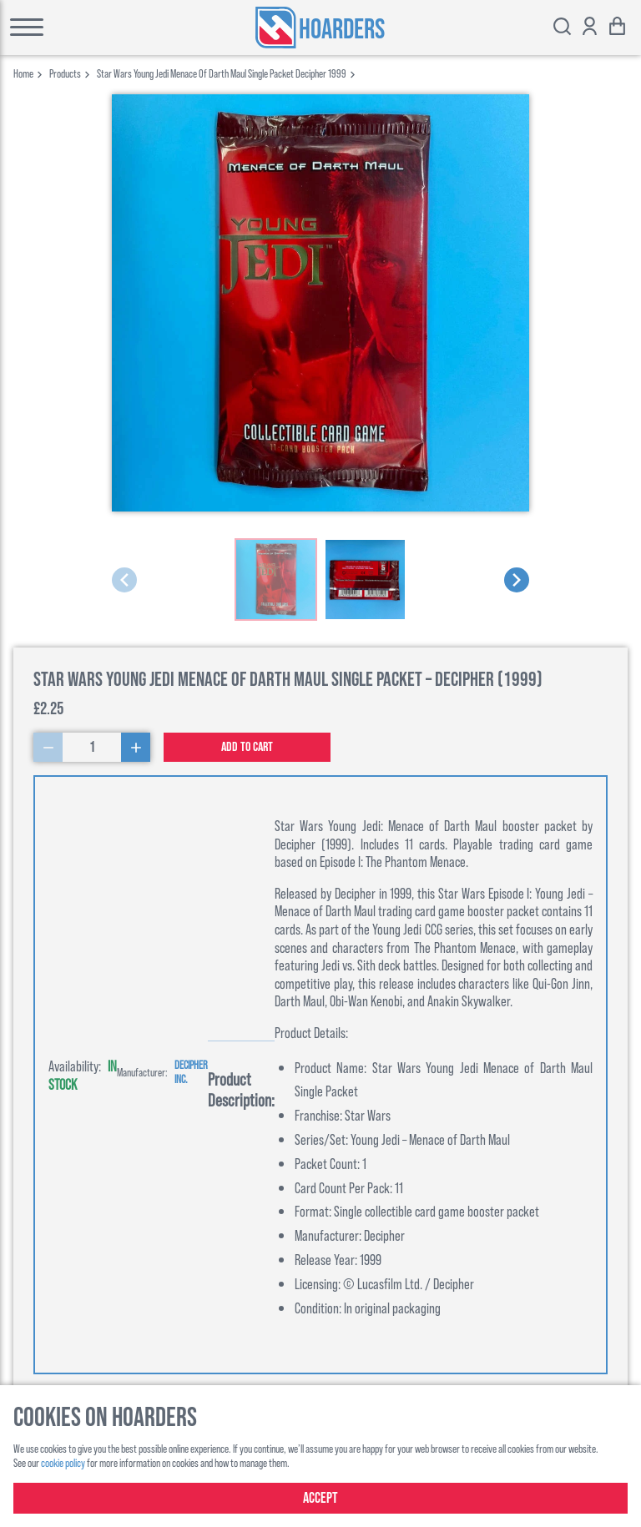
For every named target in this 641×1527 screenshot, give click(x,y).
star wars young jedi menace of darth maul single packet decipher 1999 (221, 73)
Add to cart (247, 747)
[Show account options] (589, 28)
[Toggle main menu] (72, 27)
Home (23, 73)
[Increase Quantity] (135, 747)
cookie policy (63, 1462)
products (65, 73)
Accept (320, 1498)
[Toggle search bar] (562, 28)
